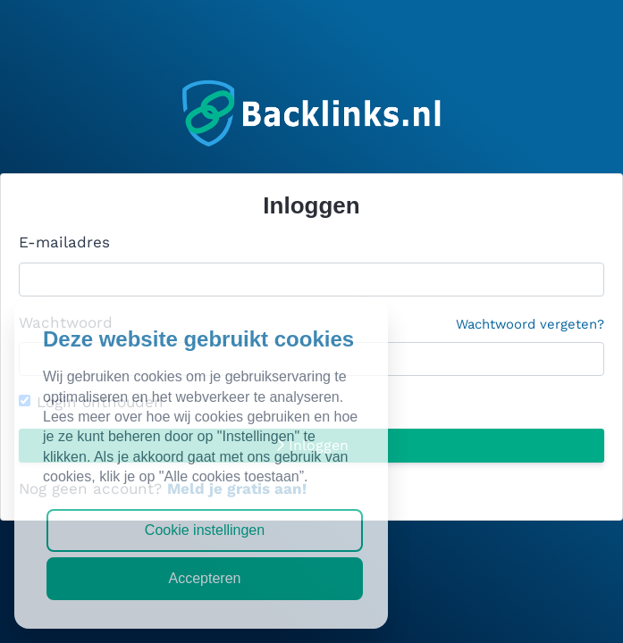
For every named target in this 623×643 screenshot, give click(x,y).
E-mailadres (64, 242)
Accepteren (205, 578)
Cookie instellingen (205, 530)
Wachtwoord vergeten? (530, 324)
